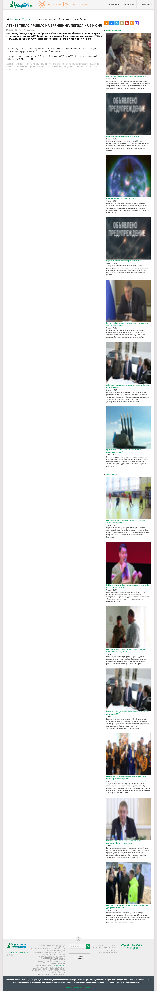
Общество (31, 30)
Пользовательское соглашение (79, 987)
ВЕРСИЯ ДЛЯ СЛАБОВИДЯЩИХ (79, 958)
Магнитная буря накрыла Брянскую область (121, 198)
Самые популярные (113, 30)
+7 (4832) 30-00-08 (131, 945)
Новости (113, 4)
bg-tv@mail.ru (58, 965)
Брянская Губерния (17, 952)
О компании (144, 4)
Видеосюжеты (111, 474)
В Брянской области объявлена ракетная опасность (124, 136)
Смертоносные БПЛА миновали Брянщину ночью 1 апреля (126, 76)
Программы (129, 4)
